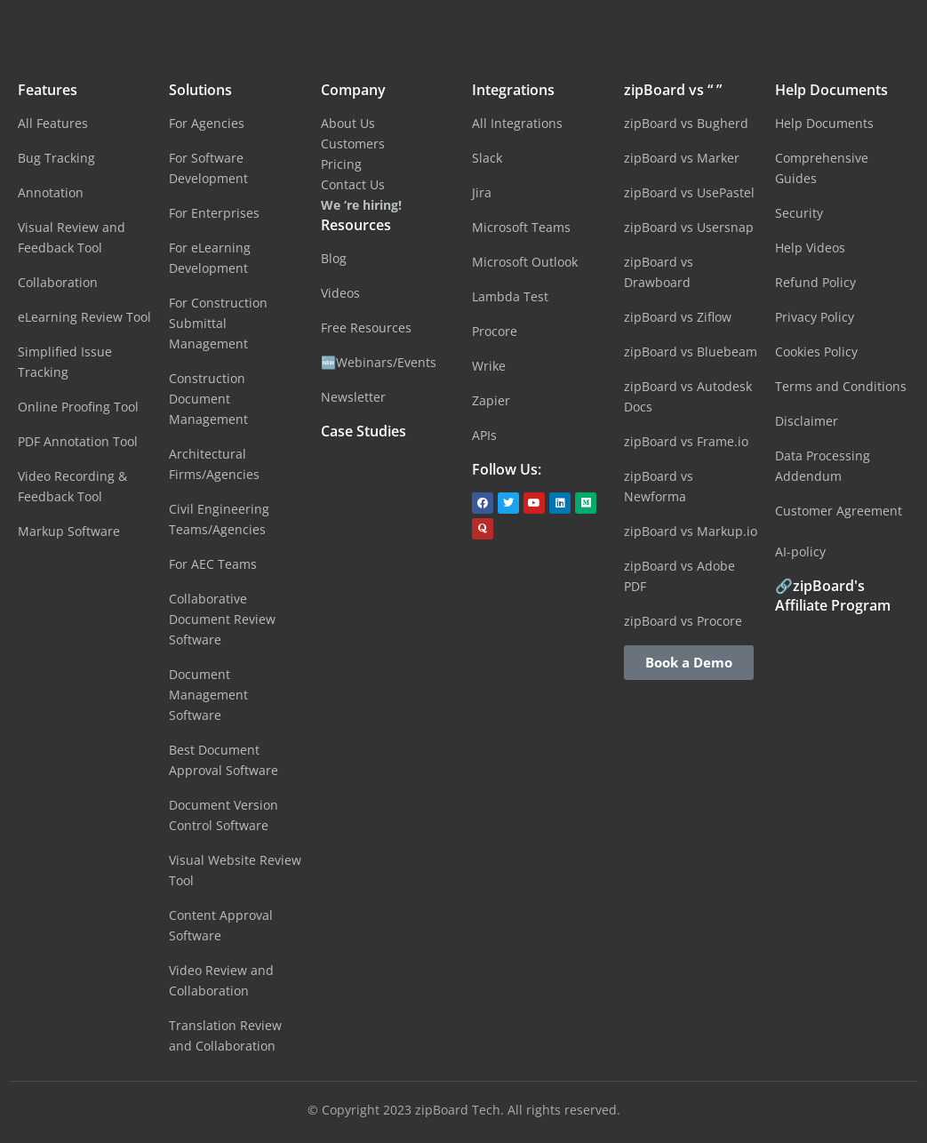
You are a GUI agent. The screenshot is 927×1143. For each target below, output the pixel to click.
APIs (484, 435)
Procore (494, 331)
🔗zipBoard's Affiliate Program (833, 595)
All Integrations (517, 123)
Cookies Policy (816, 351)
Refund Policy (815, 282)
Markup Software (69, 531)
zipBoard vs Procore (683, 620)
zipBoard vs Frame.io (686, 441)
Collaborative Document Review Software (222, 619)
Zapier (491, 400)
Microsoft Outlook (525, 261)
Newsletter (353, 396)
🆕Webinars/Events (378, 362)
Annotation (51, 192)
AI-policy (800, 551)
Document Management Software (208, 694)
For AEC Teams (213, 564)
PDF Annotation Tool (78, 441)
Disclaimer (806, 420)
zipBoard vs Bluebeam (690, 351)
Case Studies (363, 431)
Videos (340, 292)
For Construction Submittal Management (218, 323)
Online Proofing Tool (78, 406)
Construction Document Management (208, 399)
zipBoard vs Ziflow (677, 316)
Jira (481, 192)
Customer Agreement (838, 510)
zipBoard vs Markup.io (690, 531)
